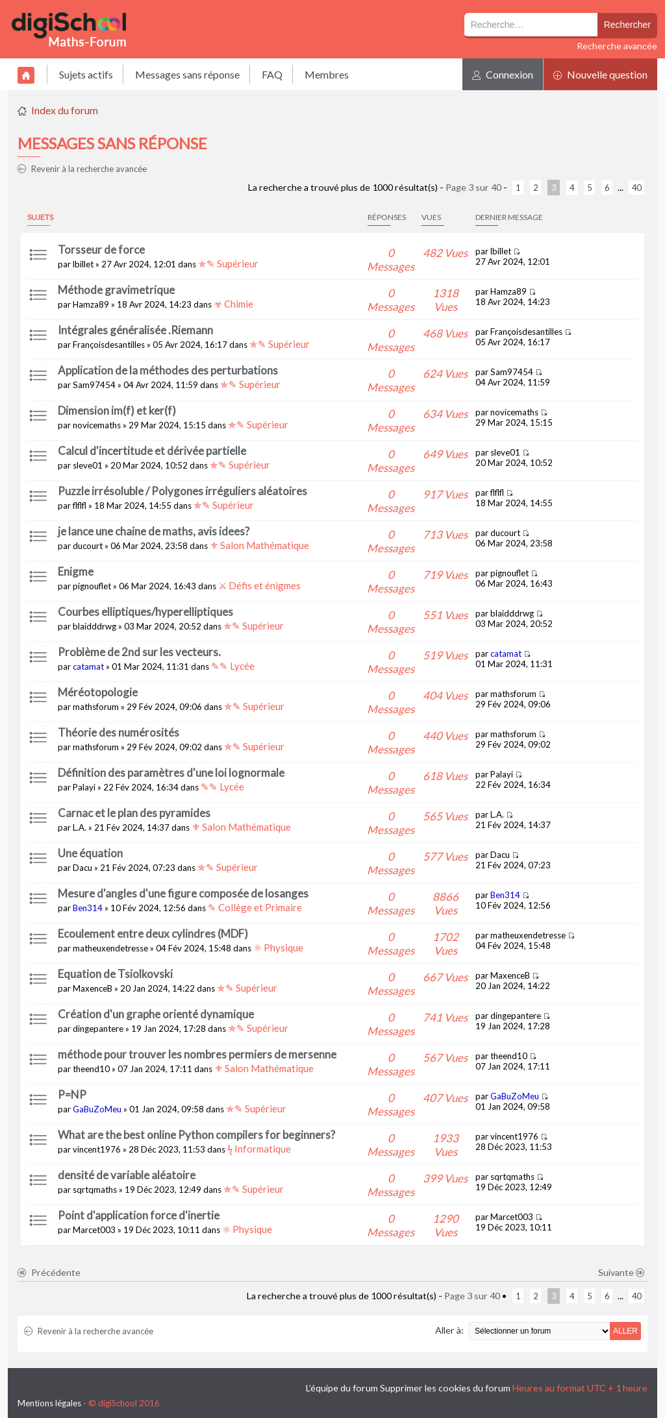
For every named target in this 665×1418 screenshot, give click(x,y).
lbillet (83, 264)
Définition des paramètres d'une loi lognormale (171, 772)
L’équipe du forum (342, 1387)
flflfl (79, 505)
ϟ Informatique (259, 1149)
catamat (88, 666)
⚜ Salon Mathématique (259, 545)
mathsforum (96, 707)
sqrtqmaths (95, 1189)
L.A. (79, 827)
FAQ (272, 74)
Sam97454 (94, 385)
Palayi (84, 787)
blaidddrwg (94, 626)
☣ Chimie (233, 304)
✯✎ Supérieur (228, 263)
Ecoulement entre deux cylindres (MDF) (153, 933)
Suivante (621, 1272)
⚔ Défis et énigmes (259, 585)
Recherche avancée (617, 45)
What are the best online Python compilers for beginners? (196, 1135)
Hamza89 (91, 304)
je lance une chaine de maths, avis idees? (153, 531)
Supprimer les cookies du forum (445, 1387)
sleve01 (88, 465)
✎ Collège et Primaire (255, 907)
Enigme (76, 571)
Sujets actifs (86, 74)
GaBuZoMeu (97, 1109)
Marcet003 (94, 1230)
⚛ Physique (278, 947)
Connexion (502, 74)
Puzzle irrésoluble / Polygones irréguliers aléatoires (182, 491)
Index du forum (64, 110)
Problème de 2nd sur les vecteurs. (139, 652)
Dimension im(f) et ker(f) (117, 410)
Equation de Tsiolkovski (115, 974)
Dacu (82, 867)
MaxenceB (92, 988)
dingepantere (98, 1028)
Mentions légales (49, 1403)
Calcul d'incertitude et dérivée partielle (152, 451)
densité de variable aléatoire (126, 1175)
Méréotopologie (98, 692)
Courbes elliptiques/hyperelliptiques (145, 611)
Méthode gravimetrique (116, 290)
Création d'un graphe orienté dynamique (156, 1014)
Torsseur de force (101, 249)
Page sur (473, 187)
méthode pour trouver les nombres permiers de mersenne (197, 1054)
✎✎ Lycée (233, 666)
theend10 (91, 1069)
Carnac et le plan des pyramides (134, 813)
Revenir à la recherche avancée (82, 169)
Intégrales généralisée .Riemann (135, 330)
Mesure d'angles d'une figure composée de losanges (183, 893)
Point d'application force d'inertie (139, 1215)
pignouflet (92, 586)
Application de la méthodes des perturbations (168, 370)
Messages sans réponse (187, 74)
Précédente (49, 1272)
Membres (327, 74)
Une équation (90, 853)
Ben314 (88, 908)
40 (636, 187)
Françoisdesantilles (109, 344)
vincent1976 (97, 1149)
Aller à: (449, 1330)
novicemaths (97, 425)
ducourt (88, 546)
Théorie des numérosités (118, 732)
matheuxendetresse (110, 948)
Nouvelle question (600, 74)
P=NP (72, 1094)
